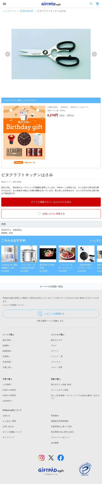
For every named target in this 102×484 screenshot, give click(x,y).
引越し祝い (7, 367)
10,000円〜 (7, 401)
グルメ (54, 345)
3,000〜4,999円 (9, 390)
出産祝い (6, 356)
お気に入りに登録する (51, 214)
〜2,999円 (7, 384)
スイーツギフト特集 (59, 390)
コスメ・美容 (56, 367)
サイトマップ (8, 437)
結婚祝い (6, 345)
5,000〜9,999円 (9, 395)
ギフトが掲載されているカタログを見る (51, 202)
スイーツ (55, 351)
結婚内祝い (7, 351)
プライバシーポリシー (60, 437)
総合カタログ (56, 340)
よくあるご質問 (9, 421)
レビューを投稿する (51, 313)
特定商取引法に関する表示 (62, 432)
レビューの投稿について (15, 305)
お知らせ (6, 416)
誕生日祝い (7, 340)
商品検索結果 (26, 11)
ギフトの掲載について (12, 432)
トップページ (9, 11)
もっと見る (95, 240)
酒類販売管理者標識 (59, 421)
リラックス (55, 362)
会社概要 (55, 443)
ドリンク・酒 (56, 356)
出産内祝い (7, 362)
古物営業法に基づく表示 (61, 426)
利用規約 (55, 416)
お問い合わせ (8, 426)
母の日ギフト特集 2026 (61, 384)
